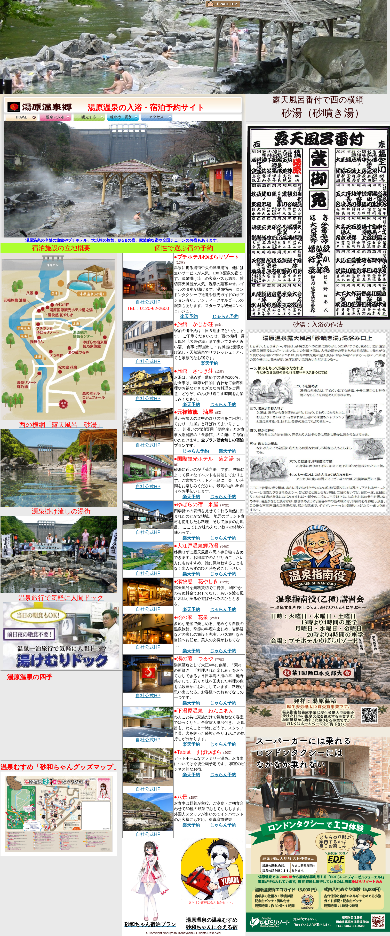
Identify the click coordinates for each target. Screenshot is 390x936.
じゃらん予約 (225, 316)
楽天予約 (189, 316)
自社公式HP (148, 302)
